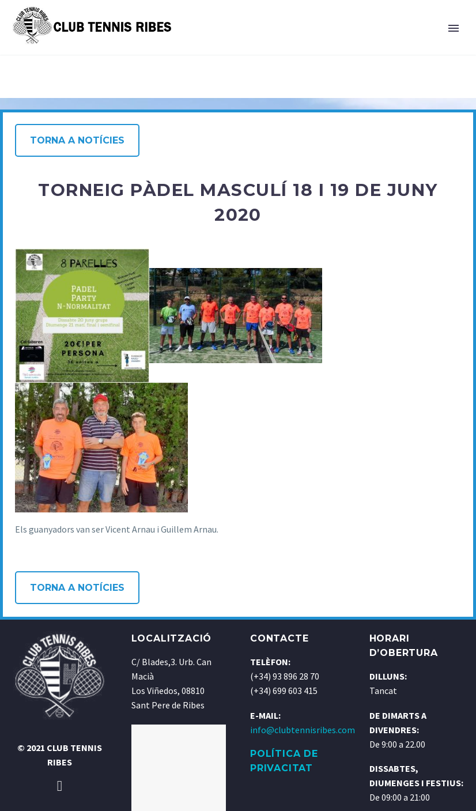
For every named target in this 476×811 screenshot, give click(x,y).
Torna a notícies (77, 140)
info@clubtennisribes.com (302, 729)
